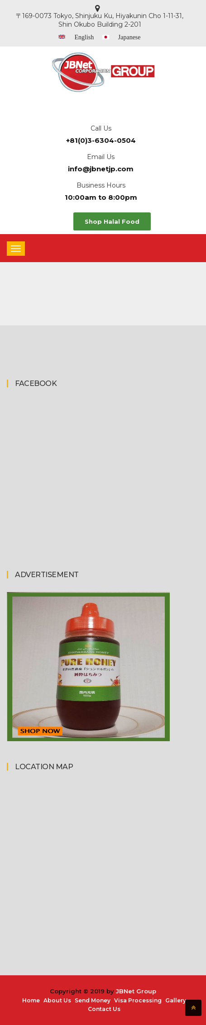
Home (31, 1000)
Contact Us (104, 1009)
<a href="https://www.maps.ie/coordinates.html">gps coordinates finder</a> (88, 859)
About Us (57, 1000)
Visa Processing (138, 1000)
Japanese (129, 37)
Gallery (175, 1000)
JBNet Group (136, 991)
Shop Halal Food (112, 221)
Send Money (92, 1000)
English (84, 37)
